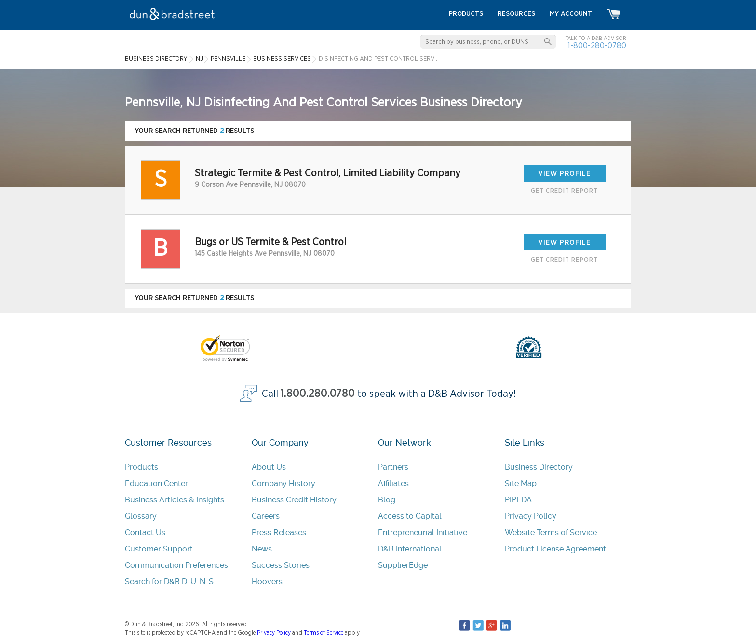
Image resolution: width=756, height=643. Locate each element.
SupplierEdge (403, 565)
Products (141, 467)
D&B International (410, 548)
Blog (386, 499)
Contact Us (145, 532)
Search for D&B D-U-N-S (169, 581)
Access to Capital (410, 516)
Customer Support (159, 548)
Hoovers (267, 581)
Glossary (141, 516)
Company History (283, 483)
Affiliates (393, 483)
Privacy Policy (530, 516)
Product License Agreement (555, 548)
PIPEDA (518, 499)
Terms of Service (323, 633)
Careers (266, 516)
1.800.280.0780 (318, 393)
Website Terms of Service (551, 532)
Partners (393, 467)
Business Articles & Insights (174, 499)
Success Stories (281, 565)
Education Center (156, 483)
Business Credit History (294, 499)
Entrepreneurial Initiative (422, 532)
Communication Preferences (176, 565)
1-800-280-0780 (596, 45)
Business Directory (539, 467)
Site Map (521, 483)
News (262, 548)
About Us (269, 467)
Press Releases (279, 532)
